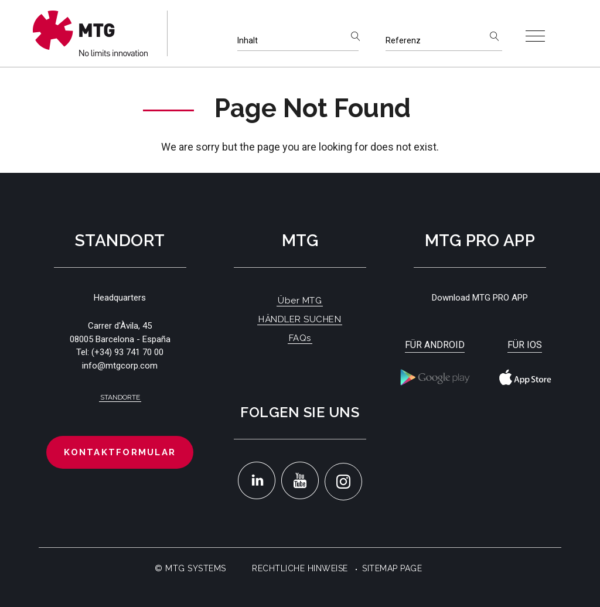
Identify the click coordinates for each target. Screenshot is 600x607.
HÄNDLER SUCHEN (299, 319)
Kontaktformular (120, 452)
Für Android (435, 344)
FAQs (300, 338)
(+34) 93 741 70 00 (127, 352)
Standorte (120, 397)
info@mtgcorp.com (120, 365)
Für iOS (524, 344)
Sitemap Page (392, 568)
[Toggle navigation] (535, 36)
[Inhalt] (298, 40)
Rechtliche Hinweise (300, 568)
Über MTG (300, 300)
